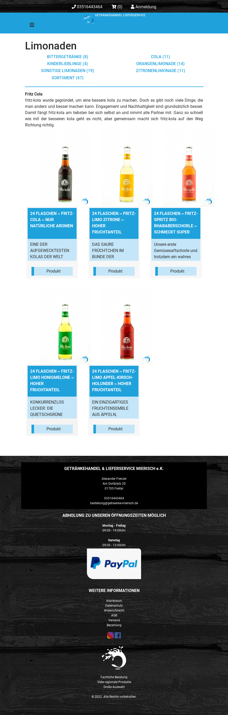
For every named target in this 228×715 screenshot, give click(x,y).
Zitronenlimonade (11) (160, 70)
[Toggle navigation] (28, 26)
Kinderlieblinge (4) (67, 63)
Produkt (53, 271)
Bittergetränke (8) (67, 56)
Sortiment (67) (68, 77)
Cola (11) (160, 56)
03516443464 (87, 6)
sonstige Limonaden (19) (67, 70)
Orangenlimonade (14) (160, 63)
